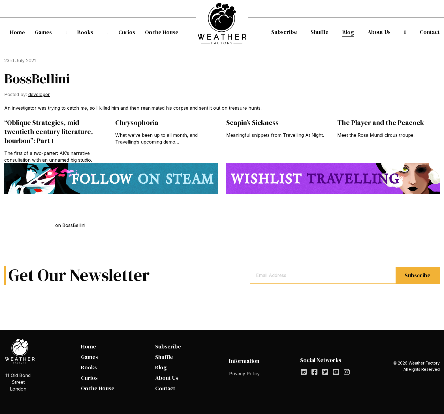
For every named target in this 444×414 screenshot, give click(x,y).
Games (48, 32)
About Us (386, 32)
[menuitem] (17, 32)
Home (17, 32)
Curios (122, 32)
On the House (161, 32)
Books (85, 32)
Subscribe (284, 32)
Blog (353, 32)
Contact (430, 32)
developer (39, 94)
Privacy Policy (244, 373)
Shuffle (322, 32)
